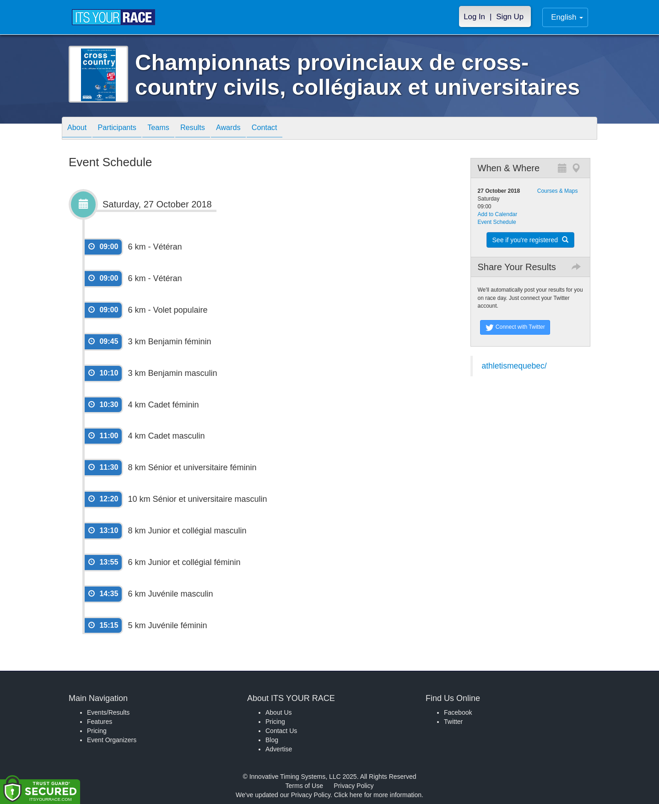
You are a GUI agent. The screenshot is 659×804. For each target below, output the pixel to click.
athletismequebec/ (514, 365)
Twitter (453, 721)
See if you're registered (530, 240)
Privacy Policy (353, 785)
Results (208, 129)
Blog (271, 740)
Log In (474, 16)
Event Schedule (497, 222)
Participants (124, 129)
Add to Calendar (498, 214)
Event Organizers (111, 740)
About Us (278, 712)
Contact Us (281, 730)
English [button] (567, 17)
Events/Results (108, 712)
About (79, 129)
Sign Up (510, 16)
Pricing (97, 730)
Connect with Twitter (515, 327)
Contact (289, 129)
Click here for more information (377, 795)
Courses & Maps (557, 191)
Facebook (458, 712)
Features (99, 721)
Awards (249, 129)
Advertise (278, 749)
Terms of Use (304, 785)
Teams (170, 129)
